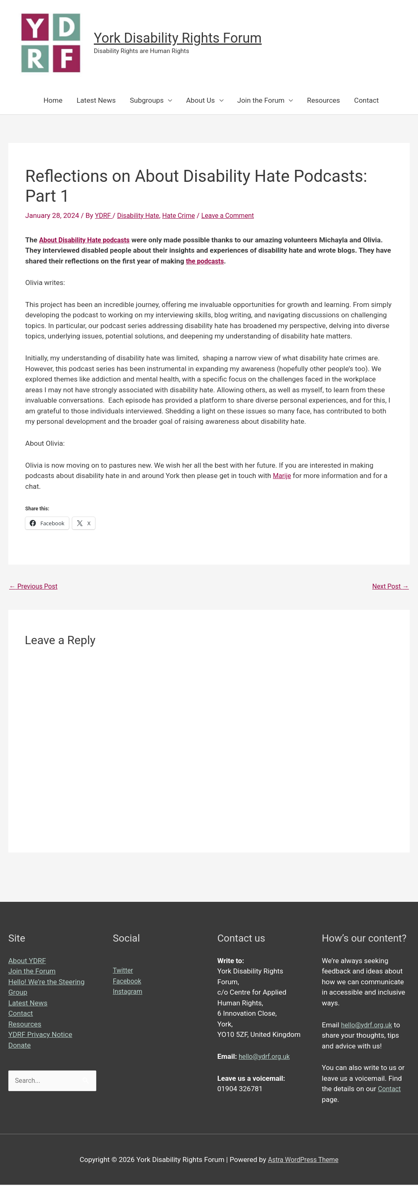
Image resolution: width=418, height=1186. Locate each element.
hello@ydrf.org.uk (266, 1057)
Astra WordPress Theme (303, 1160)
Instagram (129, 992)
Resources (323, 100)
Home (53, 100)
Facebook (128, 982)
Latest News (95, 100)
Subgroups (147, 100)
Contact (366, 100)
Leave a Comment (237, 215)
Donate (19, 1046)
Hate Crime (184, 215)
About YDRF (27, 962)
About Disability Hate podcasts (88, 239)
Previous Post (35, 587)
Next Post (389, 587)
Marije (282, 475)
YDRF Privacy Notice (40, 1035)
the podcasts (206, 260)
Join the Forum (261, 100)
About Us (200, 100)
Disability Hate (141, 215)
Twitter (123, 971)
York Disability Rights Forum (184, 38)
